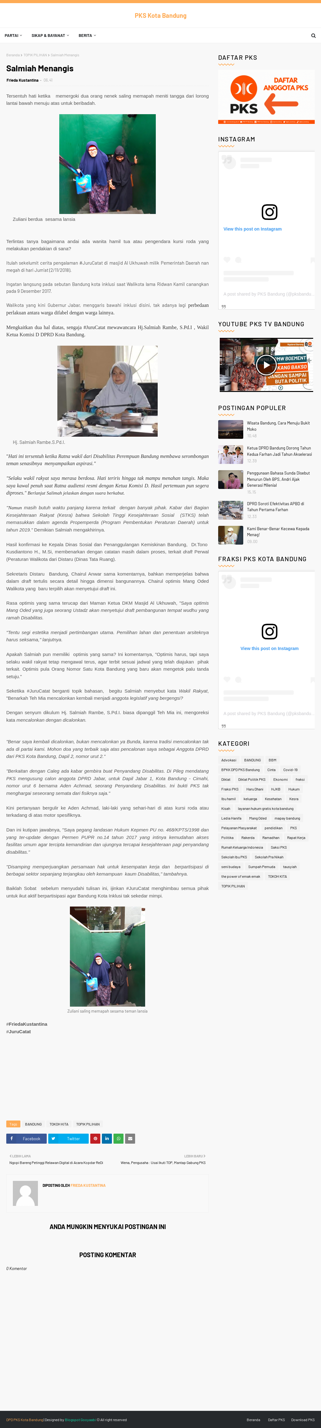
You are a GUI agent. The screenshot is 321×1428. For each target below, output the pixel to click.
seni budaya (230, 866)
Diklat (225, 779)
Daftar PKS (276, 1419)
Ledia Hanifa (231, 818)
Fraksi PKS (230, 789)
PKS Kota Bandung (161, 15)
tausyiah (290, 866)
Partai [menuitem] (11, 35)
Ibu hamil (228, 798)
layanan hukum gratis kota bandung (265, 808)
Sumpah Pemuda (261, 866)
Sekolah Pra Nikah (269, 857)
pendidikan (273, 828)
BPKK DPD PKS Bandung (240, 769)
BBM (272, 760)
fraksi (300, 779)
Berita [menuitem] (85, 35)
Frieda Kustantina (23, 80)
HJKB (276, 789)
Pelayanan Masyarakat (239, 828)
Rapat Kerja (296, 837)
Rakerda (248, 837)
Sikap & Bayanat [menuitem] (48, 35)
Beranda (13, 55)
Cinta (271, 769)
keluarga (250, 798)
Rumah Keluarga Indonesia (242, 847)
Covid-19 (290, 769)
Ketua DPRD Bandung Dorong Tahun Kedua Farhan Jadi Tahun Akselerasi (279, 451)
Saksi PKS (279, 847)
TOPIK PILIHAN (35, 55)
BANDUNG (33, 1124)
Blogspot (72, 1419)
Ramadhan (270, 837)
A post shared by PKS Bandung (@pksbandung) (271, 294)
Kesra (293, 798)
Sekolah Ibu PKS (234, 857)
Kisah (225, 808)
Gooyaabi (88, 1419)
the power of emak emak (240, 876)
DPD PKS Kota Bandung (24, 1419)
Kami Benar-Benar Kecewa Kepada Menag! (278, 531)
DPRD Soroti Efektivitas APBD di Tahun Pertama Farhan (275, 506)
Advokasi (228, 760)
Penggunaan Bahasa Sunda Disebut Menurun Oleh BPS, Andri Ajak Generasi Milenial (278, 479)
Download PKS (303, 1419)
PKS (293, 828)
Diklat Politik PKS (252, 779)
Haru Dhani (254, 789)
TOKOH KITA (59, 1124)
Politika (227, 837)
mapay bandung (287, 818)
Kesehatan (273, 798)
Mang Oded (258, 818)
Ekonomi (280, 779)
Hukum (294, 789)
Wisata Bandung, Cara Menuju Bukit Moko (278, 426)
